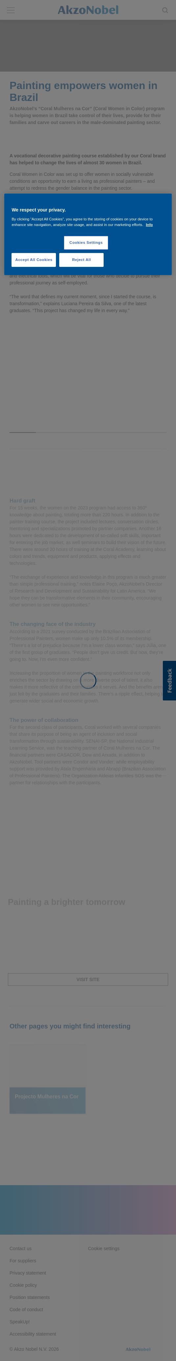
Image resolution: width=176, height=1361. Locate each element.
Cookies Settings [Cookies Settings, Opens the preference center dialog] (86, 242)
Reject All (81, 260)
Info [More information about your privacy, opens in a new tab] (149, 225)
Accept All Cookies (33, 260)
